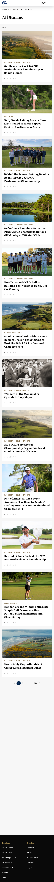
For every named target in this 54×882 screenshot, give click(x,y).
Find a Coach (7, 848)
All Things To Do (9, 857)
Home (4, 9)
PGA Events (7, 862)
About (29, 853)
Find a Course (8, 853)
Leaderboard (7, 867)
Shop (4, 877)
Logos (29, 867)
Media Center (32, 857)
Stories (14, 9)
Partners (30, 862)
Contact (30, 848)
